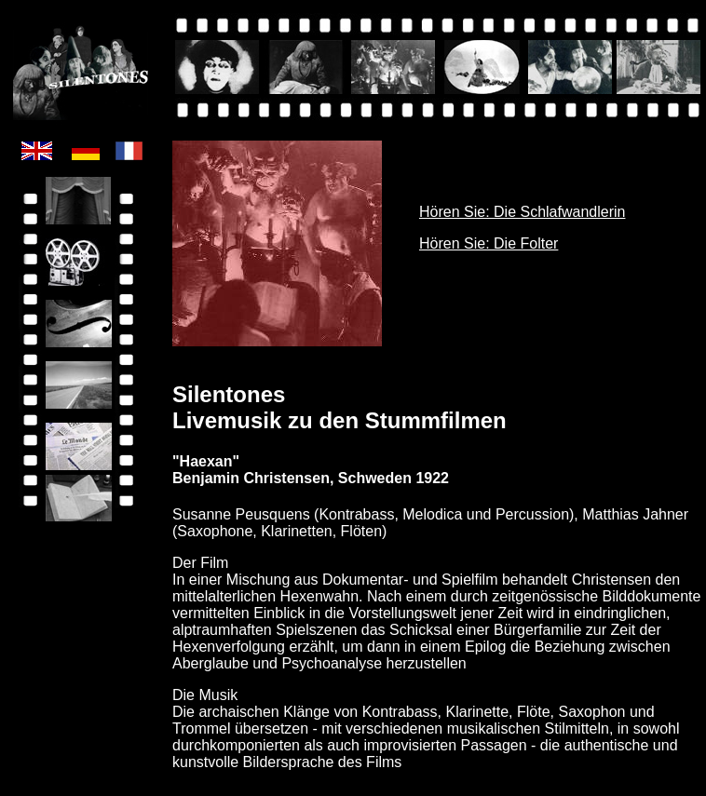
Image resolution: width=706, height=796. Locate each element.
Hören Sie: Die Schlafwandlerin (522, 212)
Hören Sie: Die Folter (488, 243)
